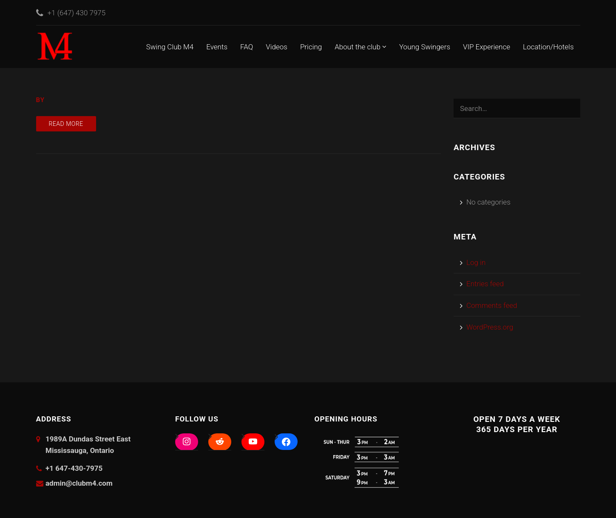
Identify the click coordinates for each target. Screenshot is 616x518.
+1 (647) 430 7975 (77, 13)
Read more (66, 123)
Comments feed (491, 305)
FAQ (246, 47)
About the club (360, 47)
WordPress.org (489, 327)
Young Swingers (424, 47)
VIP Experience (486, 47)
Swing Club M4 (170, 47)
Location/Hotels (548, 47)
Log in (475, 262)
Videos (276, 47)
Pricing (311, 47)
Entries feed (485, 283)
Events (216, 47)
